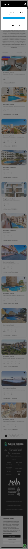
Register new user (14, 25)
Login (14, 18)
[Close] (25, 4)
